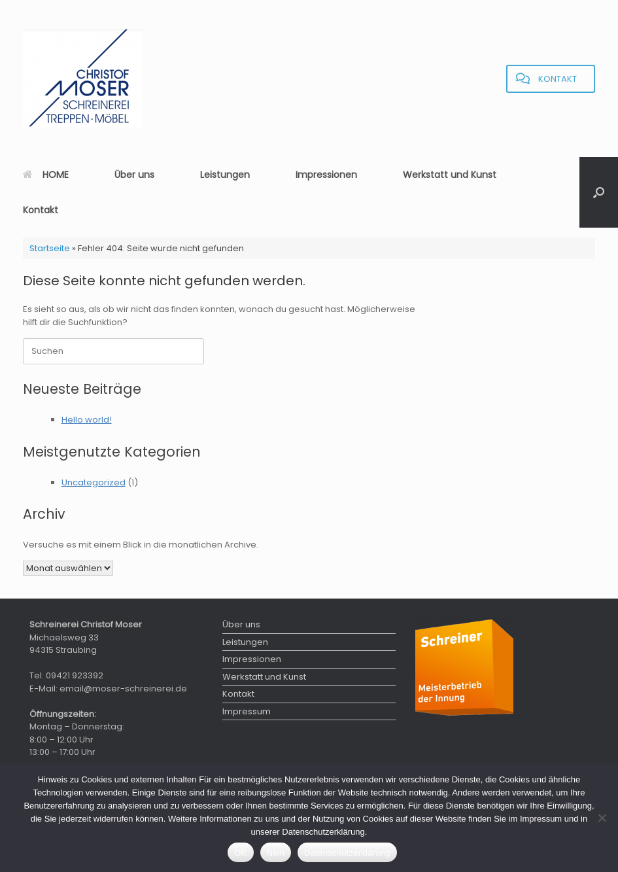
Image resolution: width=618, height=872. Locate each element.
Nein (276, 853)
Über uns (134, 174)
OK (240, 853)
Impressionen (326, 174)
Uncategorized (93, 482)
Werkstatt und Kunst (449, 174)
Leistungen (225, 174)
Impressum (246, 711)
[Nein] (601, 817)
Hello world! (86, 419)
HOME (46, 174)
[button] (598, 192)
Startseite (49, 248)
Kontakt (40, 210)
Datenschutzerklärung (347, 853)
